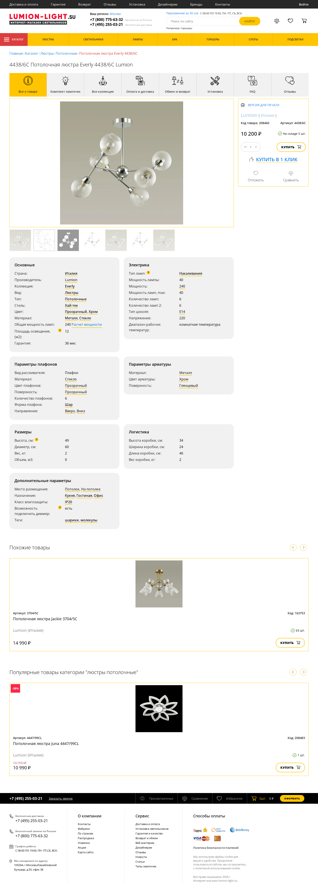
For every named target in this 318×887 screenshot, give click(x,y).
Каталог (14, 39)
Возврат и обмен (146, 838)
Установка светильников (151, 829)
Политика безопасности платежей (215, 848)
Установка (137, 4)
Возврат (84, 4)
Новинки (84, 843)
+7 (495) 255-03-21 (121, 24)
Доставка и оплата (23, 4)
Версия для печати (263, 105)
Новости (141, 857)
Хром (93, 311)
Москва (115, 14)
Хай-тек (71, 305)
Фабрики (84, 829)
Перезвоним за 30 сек (182, 13)
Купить (291, 147)
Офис (98, 495)
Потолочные (66, 53)
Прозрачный (76, 311)
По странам (85, 833)
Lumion (71, 279)
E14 (182, 311)
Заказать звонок (61, 798)
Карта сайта (85, 852)
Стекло (85, 318)
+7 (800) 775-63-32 (121, 19)
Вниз (81, 411)
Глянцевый (188, 385)
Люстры (47, 53)
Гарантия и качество (149, 833)
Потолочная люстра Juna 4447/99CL (46, 743)
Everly (70, 286)
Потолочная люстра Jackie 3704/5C (45, 618)
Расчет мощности (87, 324)
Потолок (72, 489)
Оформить (292, 798)
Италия (71, 273)
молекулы (89, 520)
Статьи (140, 862)
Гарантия (58, 4)
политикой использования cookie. (217, 868)
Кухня (70, 495)
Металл (71, 318)
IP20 (68, 502)
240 (182, 286)
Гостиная (84, 495)
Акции (82, 847)
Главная (16, 53)
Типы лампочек (145, 866)
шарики (72, 520)
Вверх (70, 411)
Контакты (222, 4)
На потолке (90, 489)
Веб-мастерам (144, 843)
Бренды (196, 4)
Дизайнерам (167, 4)
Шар (69, 404)
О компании (90, 815)
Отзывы (110, 4)
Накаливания (190, 273)
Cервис (142, 815)
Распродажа (86, 838)
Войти (304, 4)
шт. (258, 798)
